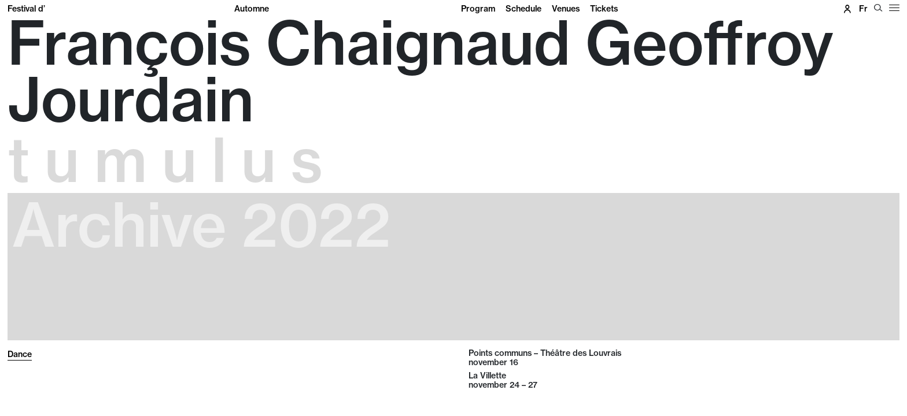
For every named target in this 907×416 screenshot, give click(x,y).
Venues (566, 8)
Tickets (604, 8)
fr (863, 8)
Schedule (523, 8)
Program (478, 8)
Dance (20, 354)
